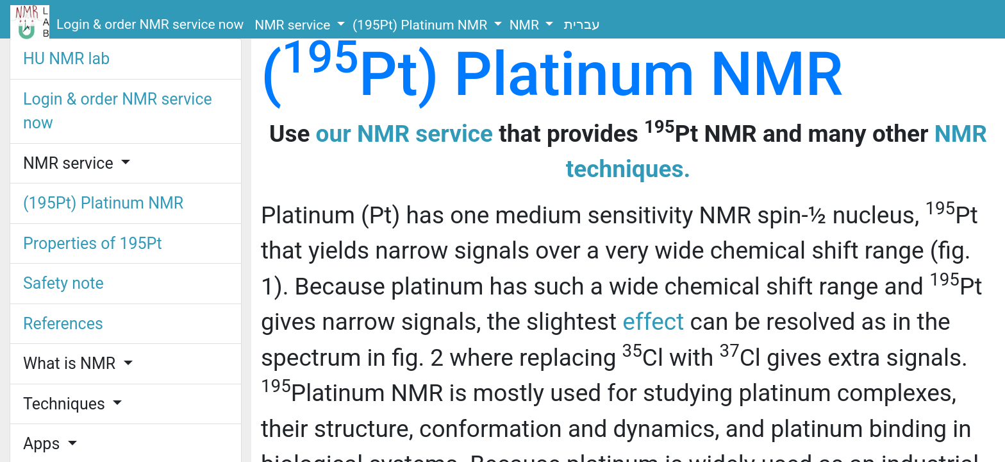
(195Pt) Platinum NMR (421, 25)
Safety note (63, 283)
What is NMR (71, 363)
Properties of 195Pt (92, 243)
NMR (526, 25)
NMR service (293, 25)
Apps (43, 443)
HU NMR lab (66, 58)
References (63, 323)
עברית (582, 24)
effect (653, 322)
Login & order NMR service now (150, 24)
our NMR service (404, 134)
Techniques (66, 404)
